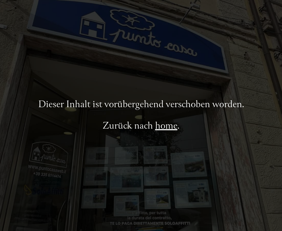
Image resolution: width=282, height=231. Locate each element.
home (166, 126)
